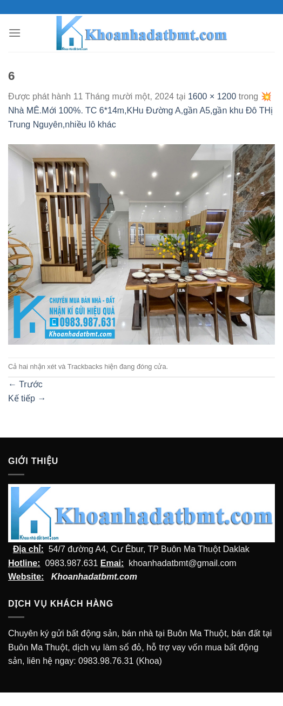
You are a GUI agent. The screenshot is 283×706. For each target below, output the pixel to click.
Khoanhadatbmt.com (94, 576)
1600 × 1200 (212, 96)
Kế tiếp (27, 398)
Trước (25, 384)
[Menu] (14, 32)
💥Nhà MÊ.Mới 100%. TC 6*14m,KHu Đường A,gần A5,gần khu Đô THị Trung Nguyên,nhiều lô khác (140, 110)
